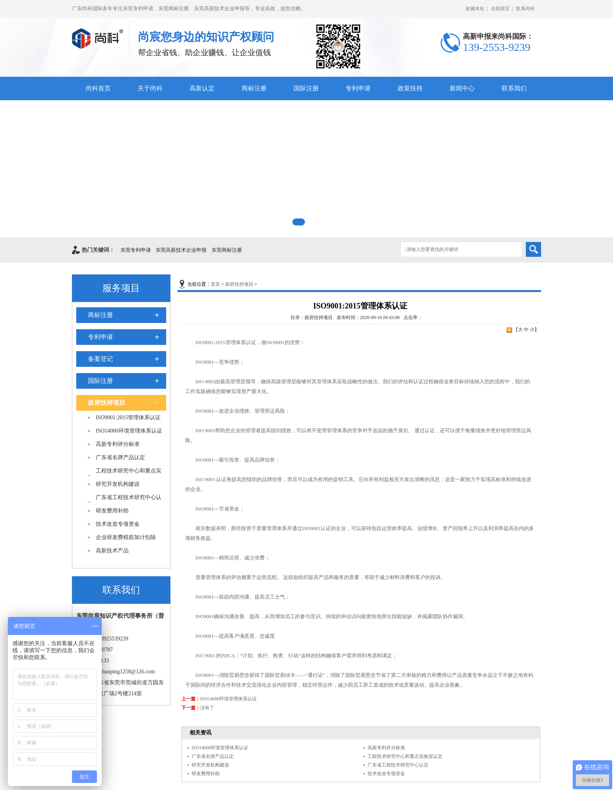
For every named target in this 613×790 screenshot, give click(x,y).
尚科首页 (98, 88)
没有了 (207, 708)
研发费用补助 (112, 511)
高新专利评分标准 (118, 444)
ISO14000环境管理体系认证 (129, 431)
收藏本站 (475, 8)
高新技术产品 (112, 551)
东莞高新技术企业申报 (181, 250)
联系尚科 (525, 8)
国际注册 (306, 88)
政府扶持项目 (106, 402)
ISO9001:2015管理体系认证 (128, 417)
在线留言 (500, 8)
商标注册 (254, 88)
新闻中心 (462, 88)
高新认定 (202, 88)
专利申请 (358, 88)
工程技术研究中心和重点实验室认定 (405, 756)
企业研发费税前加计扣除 (126, 537)
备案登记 (100, 358)
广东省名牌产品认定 (120, 457)
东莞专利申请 (135, 250)
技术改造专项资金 (118, 524)
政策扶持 (410, 88)
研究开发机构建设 (118, 484)
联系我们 (514, 88)
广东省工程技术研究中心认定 (397, 765)
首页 (215, 284)
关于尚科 (150, 88)
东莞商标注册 (227, 250)
